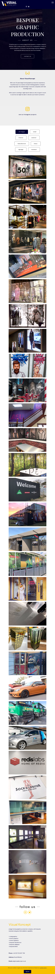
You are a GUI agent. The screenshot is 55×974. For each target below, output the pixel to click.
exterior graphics (14, 940)
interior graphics (13, 938)
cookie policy (43, 968)
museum (34, 149)
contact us (27, 56)
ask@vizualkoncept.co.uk (19, 961)
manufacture (22, 143)
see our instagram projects (27, 114)
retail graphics (13, 936)
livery (35, 143)
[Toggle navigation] (53, 2)
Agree (27, 971)
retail (34, 132)
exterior (33, 137)
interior (21, 137)
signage (20, 149)
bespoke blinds (13, 946)
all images (22, 132)
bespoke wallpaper (14, 944)
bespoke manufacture (15, 942)
